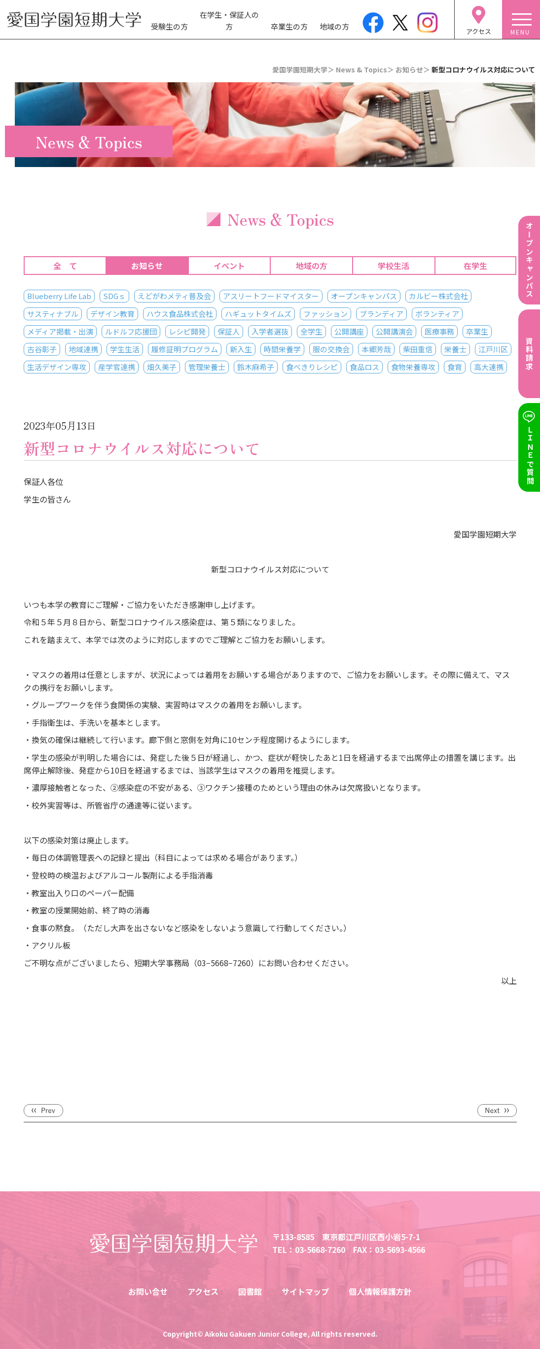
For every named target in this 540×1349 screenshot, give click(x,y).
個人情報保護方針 (380, 1291)
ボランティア (437, 313)
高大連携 (489, 367)
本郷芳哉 (376, 349)
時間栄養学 (282, 349)
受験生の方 (169, 26)
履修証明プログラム (184, 349)
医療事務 (439, 331)
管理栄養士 (206, 367)
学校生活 (393, 265)
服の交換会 (331, 349)
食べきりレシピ (312, 367)
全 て (65, 265)
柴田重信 (417, 349)
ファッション (325, 313)
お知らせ (147, 265)
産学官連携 (116, 367)
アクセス (202, 1291)
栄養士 (455, 349)
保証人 (228, 331)
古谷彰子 (42, 349)
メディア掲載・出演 (60, 331)
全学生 (311, 331)
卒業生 (477, 331)
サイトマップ (305, 1291)
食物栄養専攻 (413, 367)
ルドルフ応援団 (131, 331)
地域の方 (334, 26)
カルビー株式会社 (438, 296)
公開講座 (349, 331)
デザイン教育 (112, 313)
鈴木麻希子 (255, 367)
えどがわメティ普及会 (174, 296)
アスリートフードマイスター (271, 296)
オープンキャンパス (364, 296)
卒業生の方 (289, 26)
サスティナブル (52, 313)
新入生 (241, 349)
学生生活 (125, 349)
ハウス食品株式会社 (179, 313)
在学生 (475, 265)
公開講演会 (394, 331)
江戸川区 (493, 349)
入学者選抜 (270, 331)
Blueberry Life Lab (59, 296)
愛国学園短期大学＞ (303, 69)
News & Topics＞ (365, 69)
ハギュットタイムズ (258, 313)
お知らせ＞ (413, 69)
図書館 (250, 1291)
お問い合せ (148, 1291)
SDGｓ (114, 296)
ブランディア (381, 313)
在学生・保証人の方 (229, 20)
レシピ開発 (187, 331)
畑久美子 (162, 367)
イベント (229, 265)
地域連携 (83, 349)
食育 (454, 367)
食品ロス (364, 367)
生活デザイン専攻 (56, 367)
